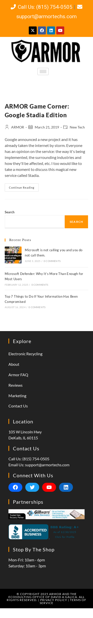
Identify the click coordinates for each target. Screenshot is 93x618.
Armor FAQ (18, 374)
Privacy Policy (53, 600)
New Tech (77, 127)
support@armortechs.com (47, 464)
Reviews (15, 385)
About (13, 364)
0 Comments (52, 260)
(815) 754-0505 (35, 458)
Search (9, 212)
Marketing (17, 395)
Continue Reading (24, 186)
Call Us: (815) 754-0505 (41, 7)
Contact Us (18, 405)
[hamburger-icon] (43, 71)
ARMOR (17, 127)
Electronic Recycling (25, 353)
